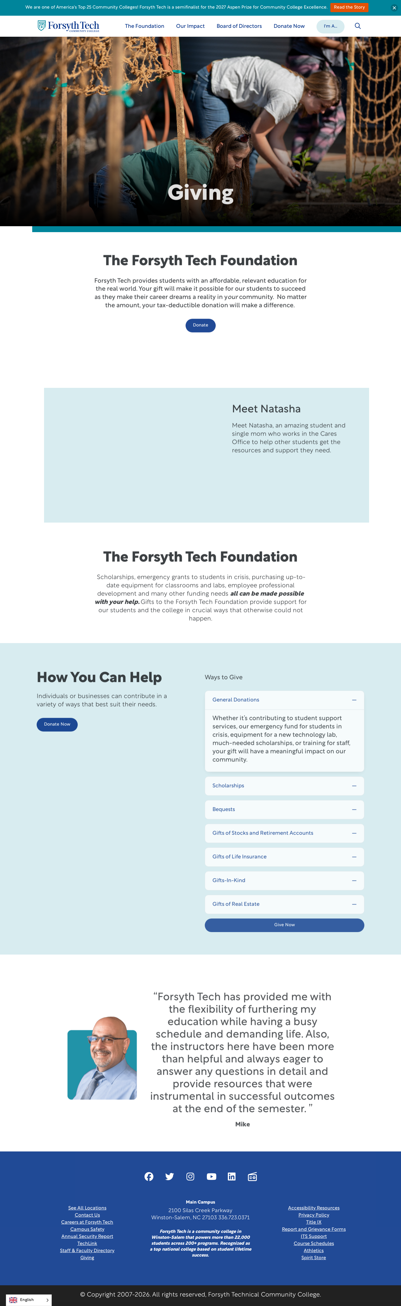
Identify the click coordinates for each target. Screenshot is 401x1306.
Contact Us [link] (87, 1215)
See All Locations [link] (87, 1208)
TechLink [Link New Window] (87, 1243)
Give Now (284, 942)
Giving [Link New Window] (87, 1258)
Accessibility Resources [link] (314, 1208)
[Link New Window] (149, 1176)
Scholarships (228, 803)
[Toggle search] (357, 26)
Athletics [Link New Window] (314, 1251)
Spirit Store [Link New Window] (313, 1258)
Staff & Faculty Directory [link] (87, 1251)
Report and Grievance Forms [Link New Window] (314, 1229)
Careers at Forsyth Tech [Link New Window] (87, 1222)
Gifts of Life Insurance (239, 874)
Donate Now (57, 737)
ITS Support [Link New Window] (314, 1236)
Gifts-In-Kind (228, 898)
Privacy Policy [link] (313, 1215)
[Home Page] (68, 26)
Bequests (223, 827)
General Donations (235, 717)
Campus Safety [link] (87, 1229)
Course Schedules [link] (314, 1243)
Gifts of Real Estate (235, 922)
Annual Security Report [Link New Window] (87, 1236)
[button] (331, 26)
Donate (200, 338)
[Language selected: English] (29, 1300)
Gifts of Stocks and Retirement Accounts (262, 851)
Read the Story (349, 7)
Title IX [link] (314, 1222)
